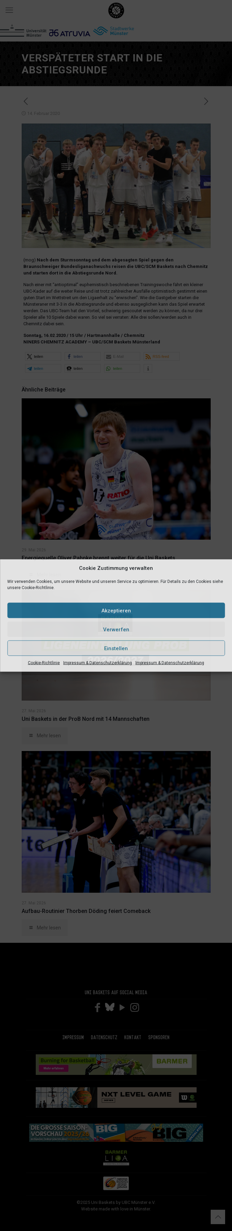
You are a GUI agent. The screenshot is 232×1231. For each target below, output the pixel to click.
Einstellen (116, 648)
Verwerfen (116, 629)
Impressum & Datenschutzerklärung (97, 662)
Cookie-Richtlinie (44, 662)
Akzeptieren (116, 610)
